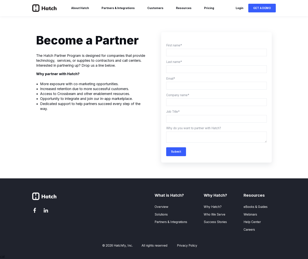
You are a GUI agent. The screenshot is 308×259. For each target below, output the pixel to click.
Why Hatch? (213, 206)
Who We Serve (214, 214)
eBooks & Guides (256, 206)
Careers (249, 229)
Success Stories (215, 222)
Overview (161, 206)
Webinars (250, 214)
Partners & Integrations (171, 222)
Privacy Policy (187, 245)
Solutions (161, 214)
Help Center (252, 222)
